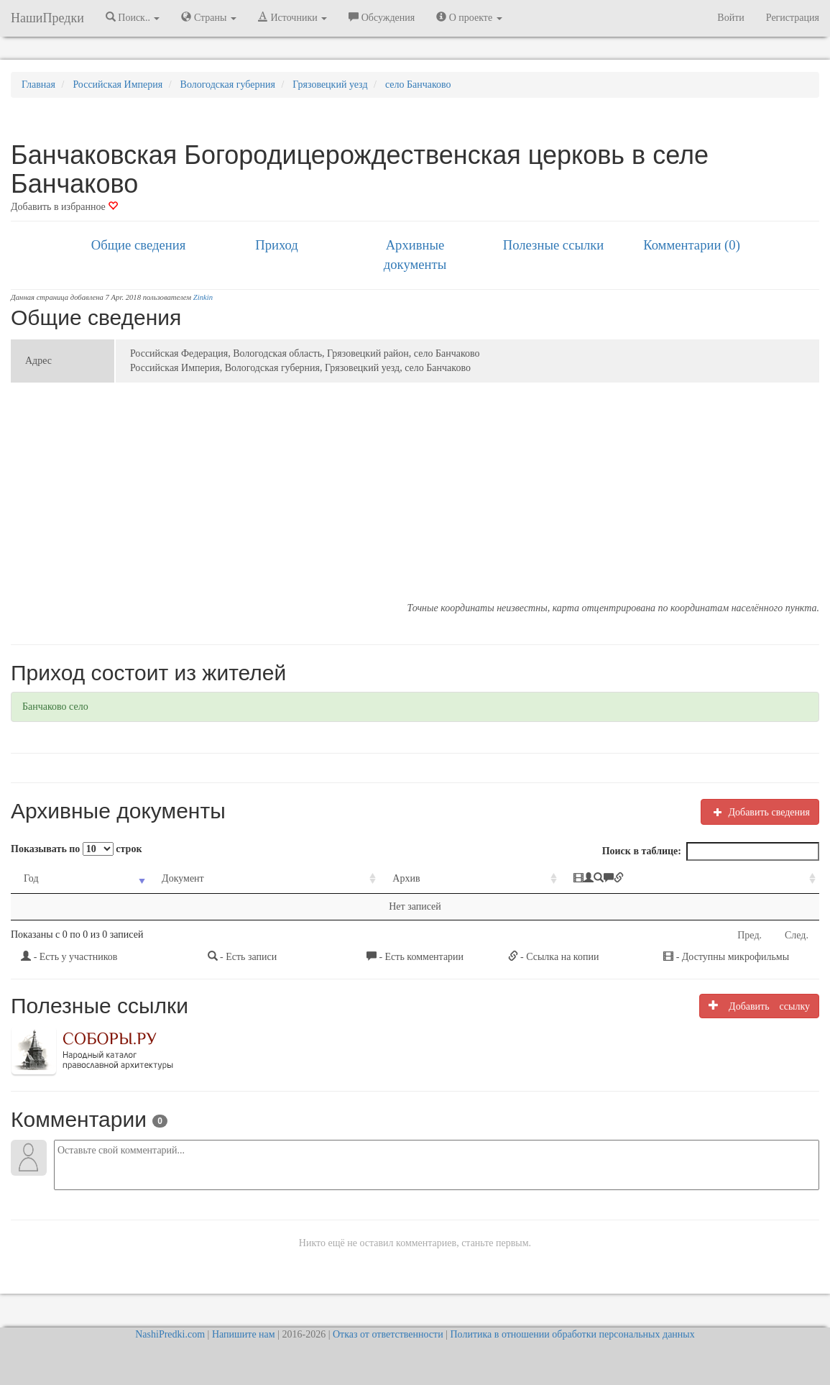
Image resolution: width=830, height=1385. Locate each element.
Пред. (749, 935)
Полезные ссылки (553, 244)
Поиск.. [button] (133, 17)
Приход (276, 244)
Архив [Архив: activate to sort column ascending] (406, 878)
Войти (730, 17)
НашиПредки (47, 18)
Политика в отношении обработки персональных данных (572, 1334)
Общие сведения (138, 244)
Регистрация (792, 17)
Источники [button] (292, 17)
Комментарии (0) (691, 244)
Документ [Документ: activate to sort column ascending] (183, 878)
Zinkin (203, 297)
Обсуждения (382, 17)
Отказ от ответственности (388, 1334)
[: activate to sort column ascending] (690, 879)
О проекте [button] (469, 17)
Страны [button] (208, 17)
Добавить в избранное (64, 206)
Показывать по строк (76, 849)
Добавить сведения (760, 812)
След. (796, 935)
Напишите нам (243, 1334)
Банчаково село (55, 706)
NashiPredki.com (170, 1334)
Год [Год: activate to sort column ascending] (31, 878)
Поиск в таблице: (710, 851)
